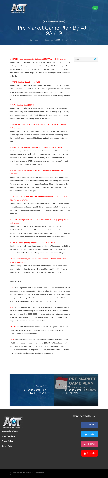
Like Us (89, 425)
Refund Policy (7, 446)
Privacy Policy (7, 441)
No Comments (70, 40)
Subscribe (89, 453)
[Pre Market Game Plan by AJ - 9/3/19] (76, 390)
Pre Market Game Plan (54, 21)
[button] (95, 8)
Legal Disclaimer (8, 436)
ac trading (36, 40)
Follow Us (89, 444)
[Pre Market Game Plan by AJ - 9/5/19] (32, 390)
